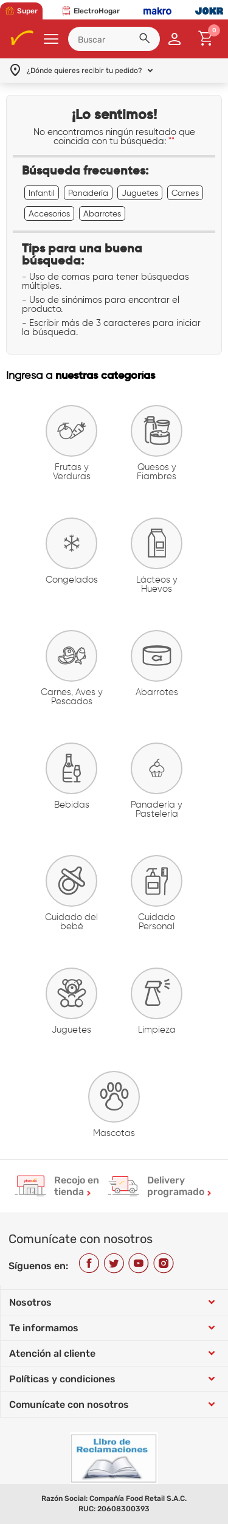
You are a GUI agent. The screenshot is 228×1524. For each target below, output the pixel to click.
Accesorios (49, 213)
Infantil (42, 193)
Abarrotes (102, 213)
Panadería (88, 193)
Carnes (185, 193)
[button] (146, 40)
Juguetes (140, 193)
